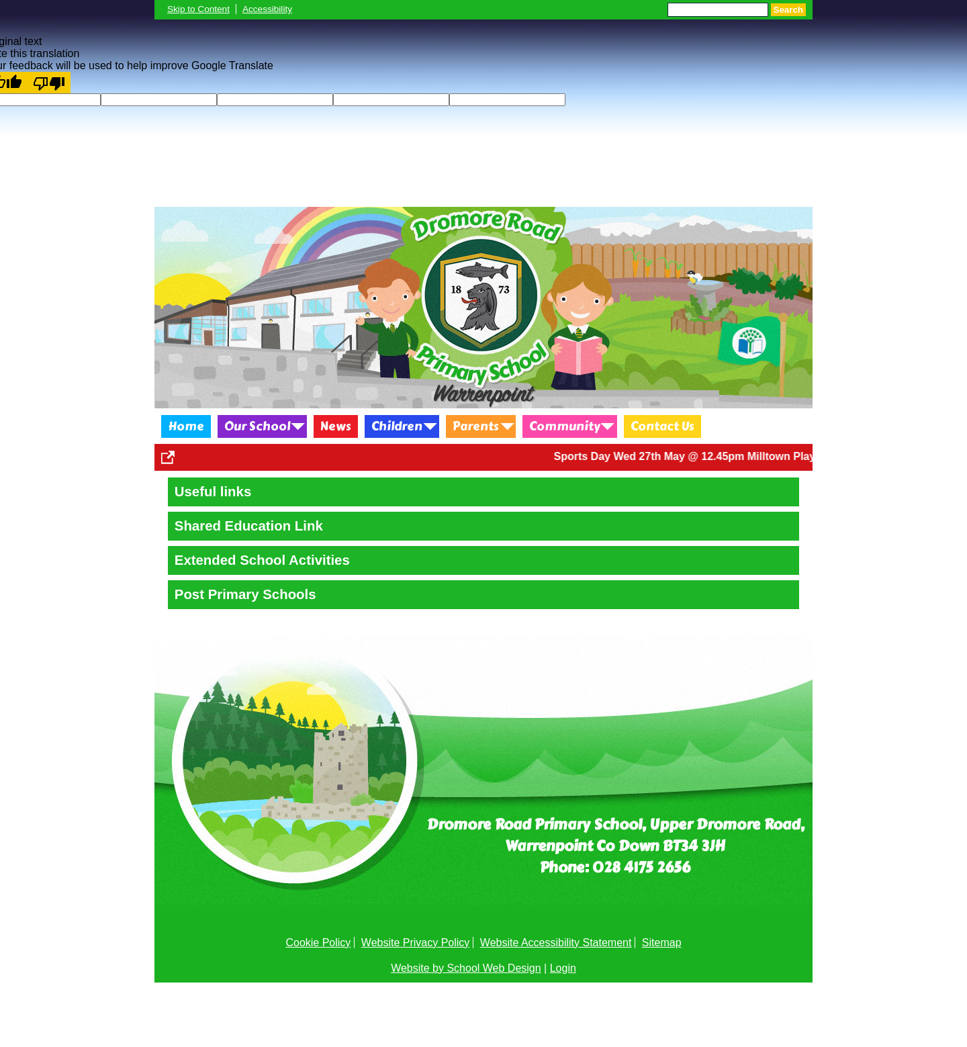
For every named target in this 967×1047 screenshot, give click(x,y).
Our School (257, 426)
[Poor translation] (49, 82)
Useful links (213, 491)
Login (563, 968)
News (335, 426)
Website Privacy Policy (415, 942)
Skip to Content (198, 9)
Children (396, 426)
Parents (476, 426)
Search (788, 10)
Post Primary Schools (245, 594)
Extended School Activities (262, 560)
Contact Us (662, 426)
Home (186, 426)
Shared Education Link (249, 525)
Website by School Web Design (466, 968)
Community (564, 426)
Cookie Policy (318, 942)
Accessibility (267, 9)
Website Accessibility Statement (556, 942)
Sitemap (662, 942)
